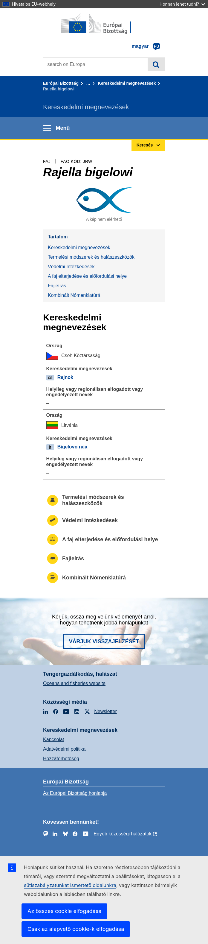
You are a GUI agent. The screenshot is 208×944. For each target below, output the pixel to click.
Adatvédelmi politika (64, 749)
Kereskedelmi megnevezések (127, 83)
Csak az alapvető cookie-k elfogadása (75, 929)
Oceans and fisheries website (74, 683)
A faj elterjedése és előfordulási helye (87, 276)
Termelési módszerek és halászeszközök (91, 257)
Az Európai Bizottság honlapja (75, 793)
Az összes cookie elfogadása (64, 911)
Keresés (156, 64)
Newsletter (105, 711)
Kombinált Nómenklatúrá (74, 295)
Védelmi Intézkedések (71, 266)
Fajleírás (57, 285)
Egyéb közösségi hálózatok (123, 833)
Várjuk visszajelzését (104, 641)
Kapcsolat (53, 739)
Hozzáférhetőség (61, 758)
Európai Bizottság (61, 83)
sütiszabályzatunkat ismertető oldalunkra (70, 885)
